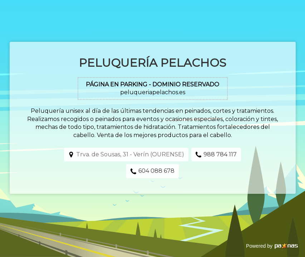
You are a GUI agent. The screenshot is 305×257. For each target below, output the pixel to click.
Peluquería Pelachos (152, 63)
